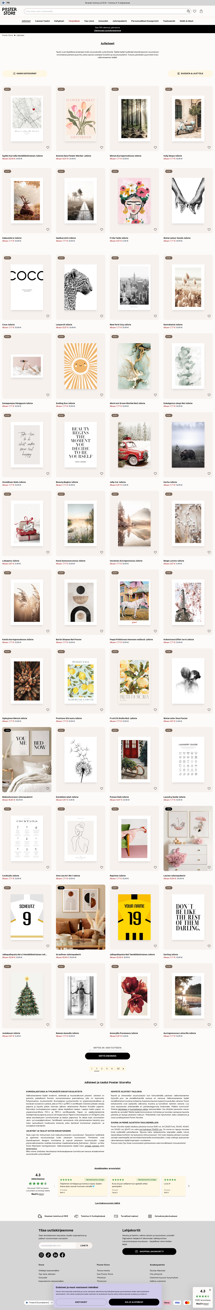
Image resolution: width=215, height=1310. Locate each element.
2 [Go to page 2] (101, 1068)
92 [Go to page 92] (118, 1068)
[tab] (194, 11)
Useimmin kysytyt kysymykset (164, 1277)
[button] (203, 1297)
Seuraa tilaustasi (157, 1270)
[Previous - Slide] (54, 1186)
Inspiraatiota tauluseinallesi (51, 1281)
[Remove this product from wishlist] (47, 147)
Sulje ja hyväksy (134, 1302)
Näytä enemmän (107, 1056)
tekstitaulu (122, 1109)
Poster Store (7, 35)
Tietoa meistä (103, 1270)
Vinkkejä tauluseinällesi (49, 1270)
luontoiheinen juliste (139, 1109)
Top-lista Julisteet (47, 1274)
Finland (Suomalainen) (39, 1302)
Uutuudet (43, 1277)
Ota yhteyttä (156, 1274)
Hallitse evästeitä (158, 1281)
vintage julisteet (92, 1146)
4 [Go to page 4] (112, 1068)
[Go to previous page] (91, 1068)
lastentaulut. (31, 1148)
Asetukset (81, 1302)
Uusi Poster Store (105, 1274)
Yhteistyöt (102, 1281)
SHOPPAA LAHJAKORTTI (149, 1251)
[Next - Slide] (189, 1186)
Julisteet (20, 35)
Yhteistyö (101, 1277)
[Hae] (188, 11)
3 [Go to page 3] (106, 1068)
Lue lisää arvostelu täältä (107, 1203)
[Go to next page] (123, 1068)
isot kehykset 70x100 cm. (150, 1129)
